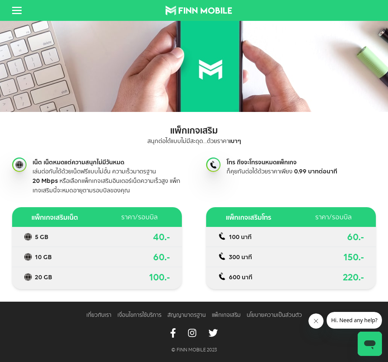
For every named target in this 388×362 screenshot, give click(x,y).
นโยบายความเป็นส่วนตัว (274, 315)
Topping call (213, 164)
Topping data (28, 237)
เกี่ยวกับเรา (98, 315)
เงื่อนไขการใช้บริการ (139, 315)
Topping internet (19, 164)
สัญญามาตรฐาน (186, 315)
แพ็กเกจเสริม (226, 315)
